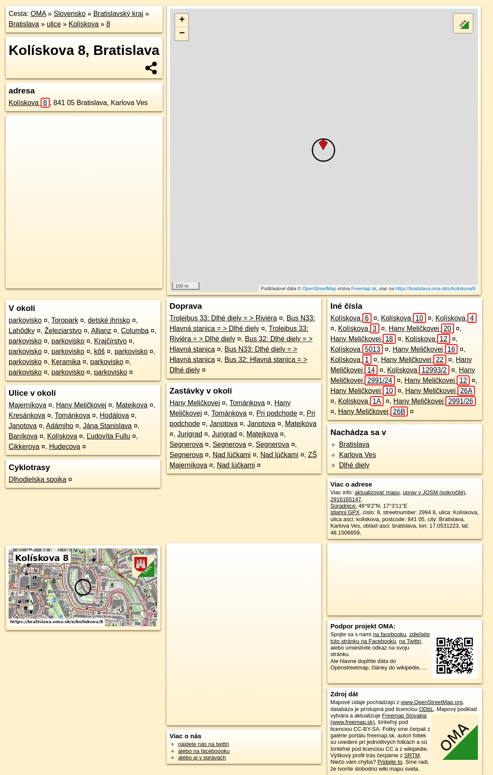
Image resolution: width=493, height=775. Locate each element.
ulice (54, 24)
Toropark (64, 320)
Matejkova (131, 405)
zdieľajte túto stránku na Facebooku (380, 637)
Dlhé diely (354, 465)
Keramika (66, 361)
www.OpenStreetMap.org (432, 702)
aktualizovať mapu (377, 492)
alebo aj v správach (202, 757)
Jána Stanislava (107, 425)
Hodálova (114, 415)
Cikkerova (24, 446)
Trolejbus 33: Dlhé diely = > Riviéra (223, 318)
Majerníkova (27, 405)
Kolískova (84, 24)
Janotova (23, 425)
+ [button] (182, 20)
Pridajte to (390, 762)
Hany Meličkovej (81, 405)
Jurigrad (189, 434)
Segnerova (186, 444)
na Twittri (410, 641)
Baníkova (23, 436)
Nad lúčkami (232, 454)
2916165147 (345, 499)
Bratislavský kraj (118, 13)
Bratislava (24, 24)
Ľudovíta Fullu (109, 436)
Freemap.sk (363, 288)
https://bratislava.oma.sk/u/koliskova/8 (435, 288)
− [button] (182, 33)
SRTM (412, 755)
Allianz (101, 330)
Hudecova (64, 446)
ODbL (426, 709)
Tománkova (72, 415)
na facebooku (389, 634)
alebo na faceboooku (204, 751)
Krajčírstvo (110, 341)
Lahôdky (22, 330)
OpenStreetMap (319, 288)
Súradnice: (343, 506)
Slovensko (70, 13)
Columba (135, 330)
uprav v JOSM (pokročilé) (434, 492)
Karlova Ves (357, 454)
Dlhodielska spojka (37, 479)
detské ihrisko (109, 320)
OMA (38, 13)
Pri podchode (276, 413)
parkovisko (25, 320)
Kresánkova (27, 415)
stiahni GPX (345, 512)
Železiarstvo (63, 330)
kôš (99, 351)
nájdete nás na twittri (203, 744)
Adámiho (59, 425)
